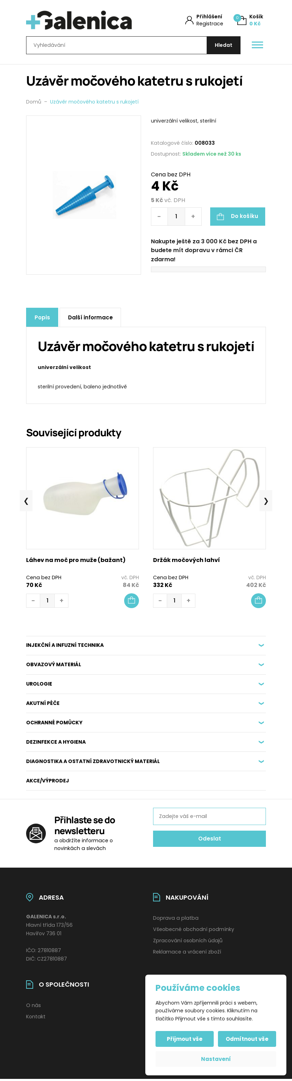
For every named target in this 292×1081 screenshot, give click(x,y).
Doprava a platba (176, 920)
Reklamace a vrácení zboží (187, 953)
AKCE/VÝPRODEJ (47, 782)
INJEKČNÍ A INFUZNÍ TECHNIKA (65, 647)
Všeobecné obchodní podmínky (193, 931)
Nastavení (216, 1059)
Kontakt (35, 1018)
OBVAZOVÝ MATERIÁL (53, 666)
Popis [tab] (42, 319)
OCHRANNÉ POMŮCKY (54, 724)
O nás (33, 1007)
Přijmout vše (185, 1039)
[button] (131, 602)
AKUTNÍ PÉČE (43, 705)
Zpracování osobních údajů (188, 942)
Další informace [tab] (91, 319)
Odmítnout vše (246, 1039)
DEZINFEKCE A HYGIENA (56, 744)
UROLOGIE (39, 685)
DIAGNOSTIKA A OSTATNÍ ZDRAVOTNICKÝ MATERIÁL (93, 763)
